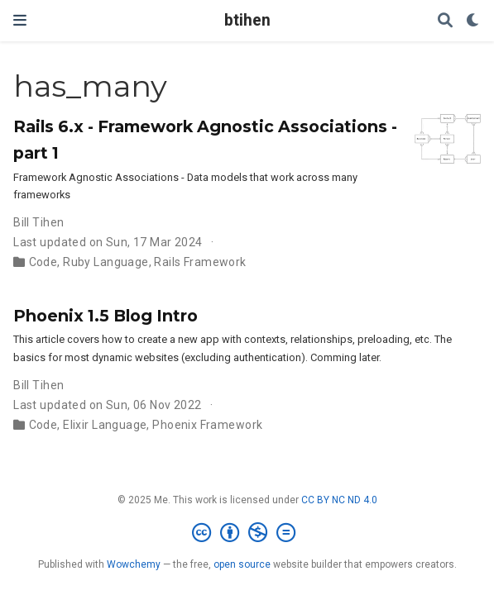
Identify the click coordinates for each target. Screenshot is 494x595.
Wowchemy (134, 564)
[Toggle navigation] (19, 20)
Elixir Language (104, 424)
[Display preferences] (473, 21)
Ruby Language (105, 262)
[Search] (445, 21)
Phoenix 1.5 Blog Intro (105, 316)
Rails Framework (200, 262)
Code (43, 262)
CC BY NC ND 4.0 (339, 500)
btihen (247, 20)
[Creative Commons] (247, 533)
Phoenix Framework (207, 424)
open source (242, 564)
